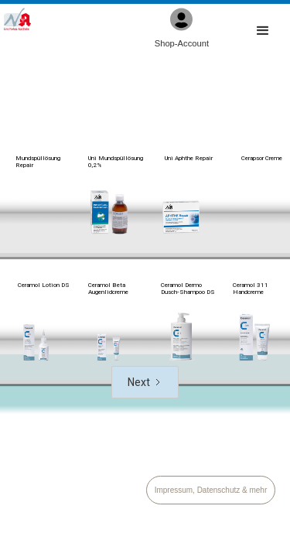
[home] (17, 19)
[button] (263, 32)
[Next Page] (145, 382)
